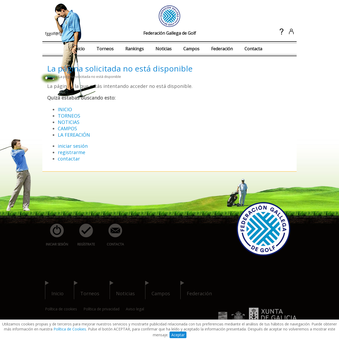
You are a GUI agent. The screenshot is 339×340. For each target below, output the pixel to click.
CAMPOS (67, 128)
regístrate (83, 235)
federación (196, 290)
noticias (122, 290)
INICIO (65, 109)
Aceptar (178, 334)
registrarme (71, 152)
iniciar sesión (73, 146)
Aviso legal (135, 308)
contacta (112, 235)
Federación (222, 49)
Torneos (105, 49)
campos (157, 290)
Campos (191, 49)
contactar (69, 158)
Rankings (134, 49)
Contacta (253, 49)
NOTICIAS (68, 122)
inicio (51, 76)
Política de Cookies (69, 329)
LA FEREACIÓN (74, 135)
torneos (86, 290)
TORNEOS (69, 116)
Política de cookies (61, 308)
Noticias (163, 49)
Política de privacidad (101, 308)
